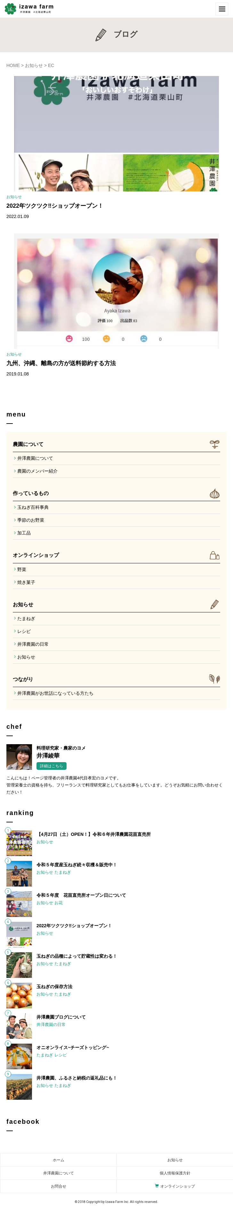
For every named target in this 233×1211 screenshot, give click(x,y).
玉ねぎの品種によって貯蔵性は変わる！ (76, 956)
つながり (23, 679)
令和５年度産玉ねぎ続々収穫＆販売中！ (76, 864)
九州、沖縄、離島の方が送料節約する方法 (61, 363)
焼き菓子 (26, 582)
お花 (58, 902)
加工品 (24, 532)
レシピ (24, 631)
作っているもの (31, 493)
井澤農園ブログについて (61, 1017)
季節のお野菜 (30, 520)
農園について (28, 444)
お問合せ (58, 1186)
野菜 (21, 569)
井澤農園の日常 (33, 644)
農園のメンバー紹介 (37, 471)
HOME (13, 65)
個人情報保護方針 (175, 1173)
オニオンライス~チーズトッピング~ (72, 1047)
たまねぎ (26, 618)
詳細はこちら (51, 766)
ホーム (58, 1160)
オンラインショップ (36, 555)
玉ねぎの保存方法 (54, 986)
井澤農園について (35, 458)
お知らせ (34, 65)
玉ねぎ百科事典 (33, 507)
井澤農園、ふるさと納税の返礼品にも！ (76, 1078)
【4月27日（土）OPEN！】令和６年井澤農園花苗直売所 (93, 834)
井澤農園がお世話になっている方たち (55, 693)
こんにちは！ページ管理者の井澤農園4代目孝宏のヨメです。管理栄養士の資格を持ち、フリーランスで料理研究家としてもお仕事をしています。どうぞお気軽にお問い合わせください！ (114, 785)
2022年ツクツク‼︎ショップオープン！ (54, 206)
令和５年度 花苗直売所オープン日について (81, 895)
